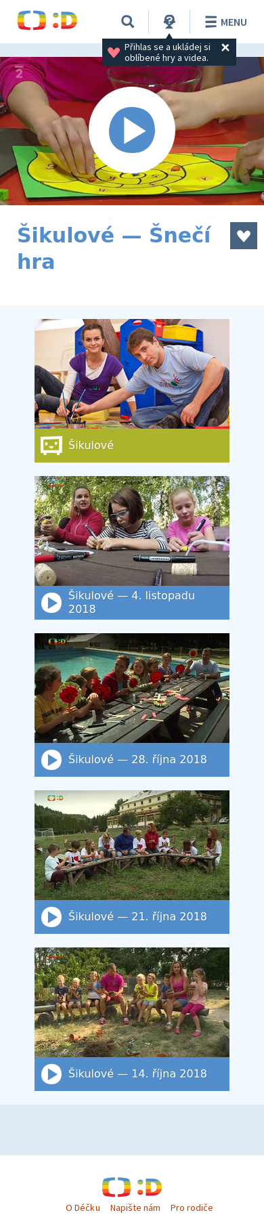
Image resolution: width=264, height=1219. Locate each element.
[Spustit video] (132, 131)
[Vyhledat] (128, 21)
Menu (223, 22)
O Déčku (83, 1207)
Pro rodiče (192, 1207)
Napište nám (135, 1207)
